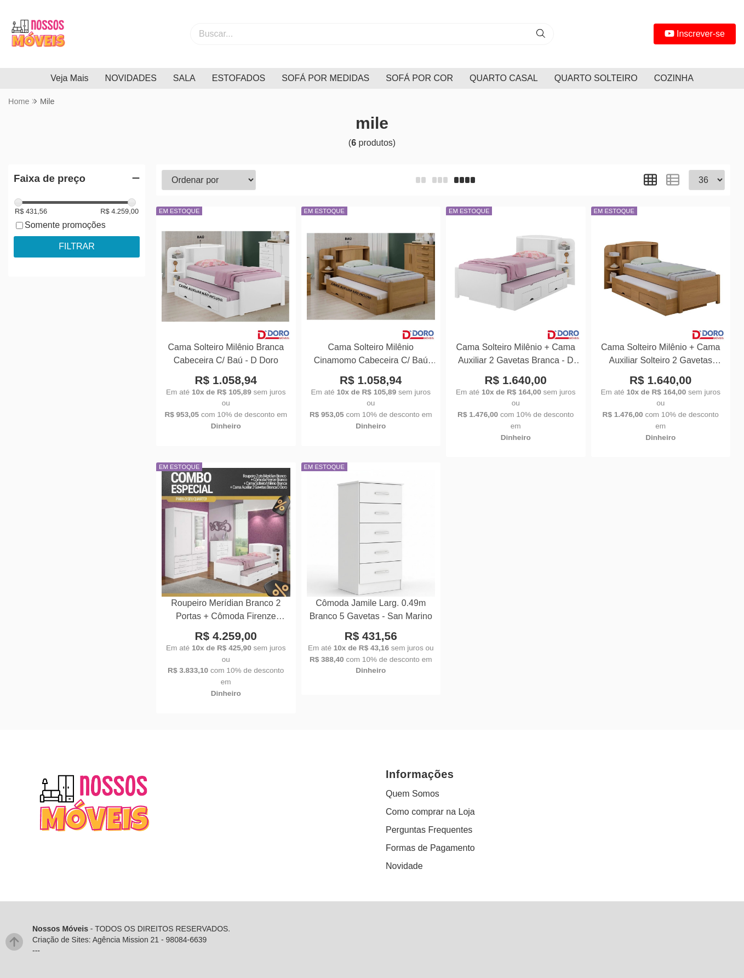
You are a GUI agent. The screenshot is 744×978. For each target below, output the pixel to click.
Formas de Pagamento (430, 848)
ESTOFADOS (239, 78)
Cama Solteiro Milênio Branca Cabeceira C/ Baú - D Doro (226, 353)
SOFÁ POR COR (419, 78)
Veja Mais (69, 78)
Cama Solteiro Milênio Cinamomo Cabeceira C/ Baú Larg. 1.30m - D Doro (371, 355)
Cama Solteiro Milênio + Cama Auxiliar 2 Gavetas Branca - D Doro (515, 355)
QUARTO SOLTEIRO (596, 78)
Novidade (404, 866)
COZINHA (674, 78)
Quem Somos (412, 793)
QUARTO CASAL (504, 78)
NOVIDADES (131, 78)
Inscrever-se (695, 33)
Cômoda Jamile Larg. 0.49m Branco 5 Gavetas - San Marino (371, 609)
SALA (184, 78)
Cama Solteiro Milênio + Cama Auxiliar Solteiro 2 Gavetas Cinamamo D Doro (660, 355)
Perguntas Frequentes (429, 829)
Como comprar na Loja (430, 811)
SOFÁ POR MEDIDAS (325, 78)
